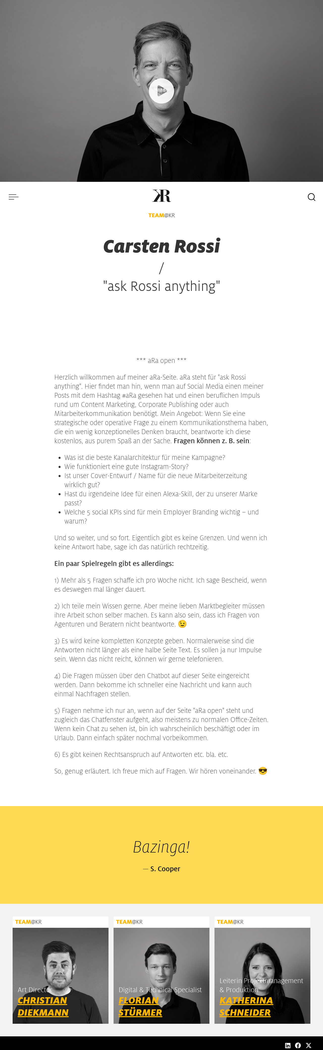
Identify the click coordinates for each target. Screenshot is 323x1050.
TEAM (156, 215)
